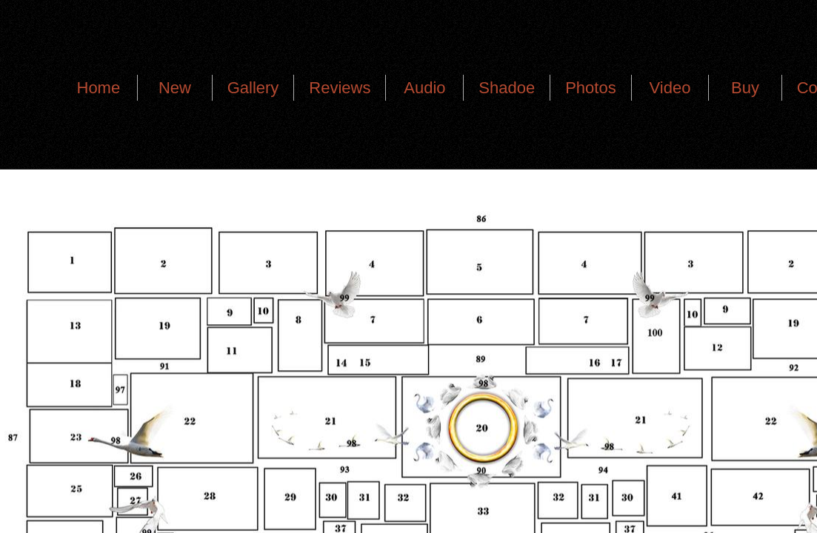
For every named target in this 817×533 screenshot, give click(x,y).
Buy (745, 87)
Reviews (339, 87)
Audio (424, 87)
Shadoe (506, 87)
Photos (590, 87)
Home (99, 87)
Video (670, 87)
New (175, 87)
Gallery (253, 87)
